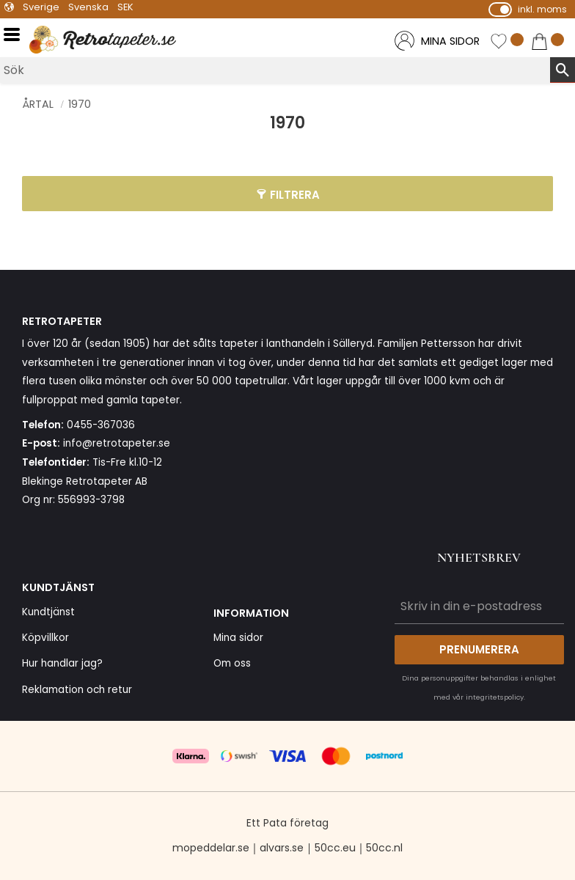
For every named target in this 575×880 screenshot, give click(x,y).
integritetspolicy (495, 697)
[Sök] (562, 69)
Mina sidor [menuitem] (238, 638)
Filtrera (295, 194)
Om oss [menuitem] (232, 663)
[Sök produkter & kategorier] (275, 70)
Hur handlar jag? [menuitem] (62, 663)
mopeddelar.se (210, 847)
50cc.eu (335, 847)
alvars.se (282, 847)
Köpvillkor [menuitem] (45, 638)
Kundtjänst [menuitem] (48, 612)
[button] (16, 35)
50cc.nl (384, 847)
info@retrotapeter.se (116, 443)
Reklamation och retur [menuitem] (77, 690)
